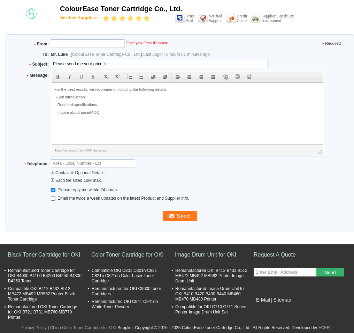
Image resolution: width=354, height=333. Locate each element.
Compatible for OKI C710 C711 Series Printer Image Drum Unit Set (210, 309)
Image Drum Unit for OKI (205, 255)
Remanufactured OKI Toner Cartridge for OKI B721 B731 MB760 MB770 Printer (42, 312)
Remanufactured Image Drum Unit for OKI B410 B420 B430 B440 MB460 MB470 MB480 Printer (210, 294)
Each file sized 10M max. (76, 180)
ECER (324, 327)
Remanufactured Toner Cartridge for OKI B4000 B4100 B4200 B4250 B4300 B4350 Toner (45, 275)
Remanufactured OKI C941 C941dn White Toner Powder (125, 304)
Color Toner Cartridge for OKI (127, 255)
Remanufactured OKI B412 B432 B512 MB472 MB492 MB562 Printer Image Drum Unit (211, 275)
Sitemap (282, 300)
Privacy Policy (34, 327)
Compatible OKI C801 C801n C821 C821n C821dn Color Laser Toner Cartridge (124, 275)
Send (330, 272)
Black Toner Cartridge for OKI (44, 255)
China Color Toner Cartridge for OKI (83, 327)
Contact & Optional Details (78, 172)
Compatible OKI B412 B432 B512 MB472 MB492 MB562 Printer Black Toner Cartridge (41, 294)
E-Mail (263, 300)
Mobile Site (266, 308)
